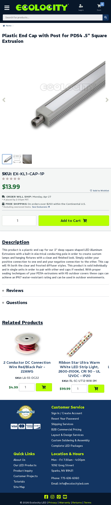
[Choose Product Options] (44, 387)
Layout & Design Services (67, 435)
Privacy (52, 502)
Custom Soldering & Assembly (70, 440)
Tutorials (19, 481)
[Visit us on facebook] (46, 497)
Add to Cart (71, 220)
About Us (19, 460)
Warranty (64, 502)
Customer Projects (25, 476)
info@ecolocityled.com (74, 483)
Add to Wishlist (101, 190)
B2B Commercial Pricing (66, 429)
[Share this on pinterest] (58, 497)
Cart (99, 10)
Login (81, 10)
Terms (87, 502)
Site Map (19, 487)
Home (8, 26)
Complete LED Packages (67, 446)
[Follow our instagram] (52, 497)
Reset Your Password (65, 418)
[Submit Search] (106, 17)
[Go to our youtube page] (65, 497)
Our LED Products (24, 465)
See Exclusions (40, 207)
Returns (77, 502)
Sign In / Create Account (66, 413)
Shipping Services (62, 424)
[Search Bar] (55, 17)
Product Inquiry (23, 470)
